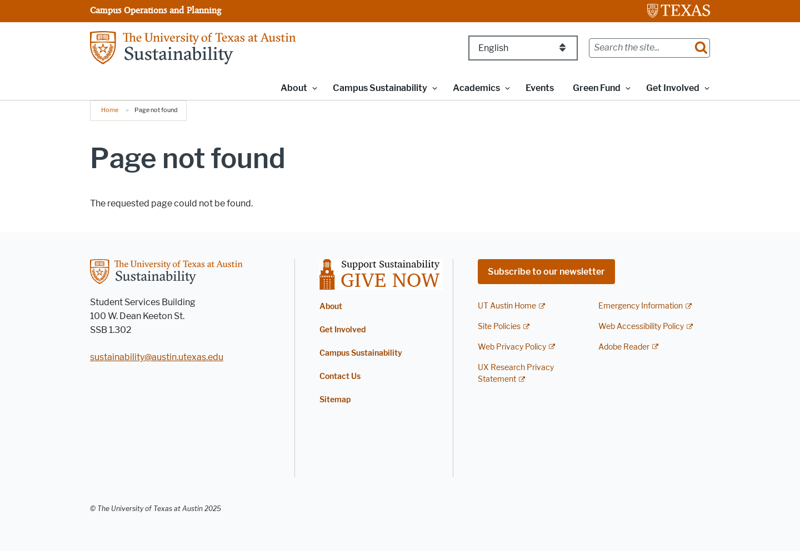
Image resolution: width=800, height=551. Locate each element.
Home (109, 110)
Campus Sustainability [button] (380, 88)
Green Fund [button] (597, 88)
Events (540, 88)
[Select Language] (523, 48)
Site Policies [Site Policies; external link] (499, 326)
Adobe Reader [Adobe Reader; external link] (623, 347)
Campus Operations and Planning (155, 10)
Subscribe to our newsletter (546, 271)
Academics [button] (476, 88)
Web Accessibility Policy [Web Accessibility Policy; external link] (641, 326)
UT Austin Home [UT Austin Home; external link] (507, 306)
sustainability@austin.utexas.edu (156, 357)
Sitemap (335, 400)
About (330, 306)
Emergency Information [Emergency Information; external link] (640, 306)
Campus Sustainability (360, 353)
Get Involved (342, 330)
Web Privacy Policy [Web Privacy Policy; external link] (512, 347)
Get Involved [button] (672, 88)
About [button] (294, 88)
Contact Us (340, 376)
